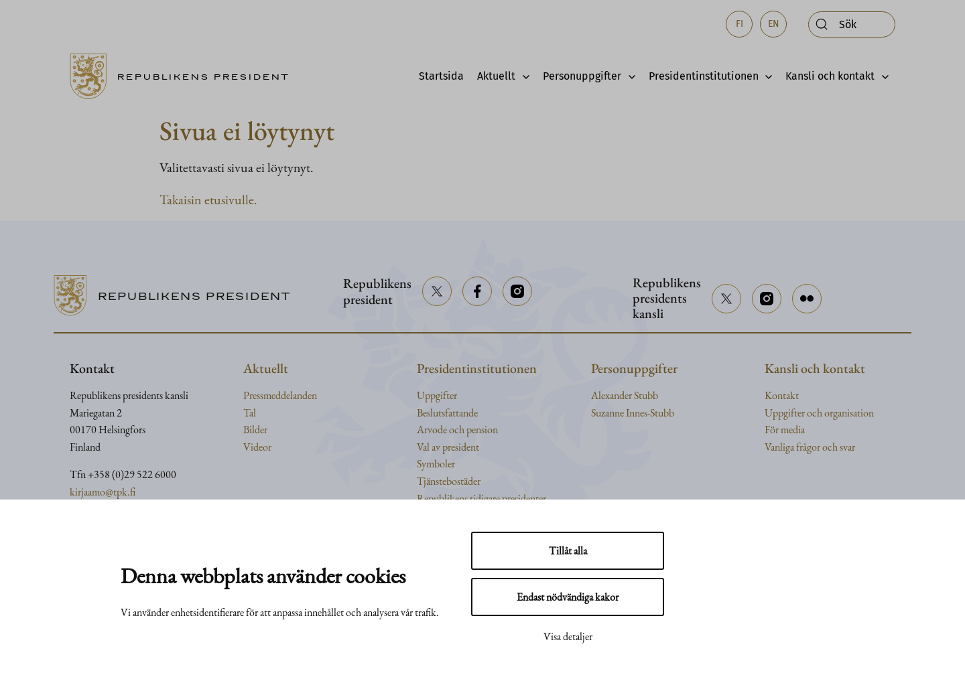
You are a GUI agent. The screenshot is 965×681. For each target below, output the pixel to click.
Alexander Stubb (624, 395)
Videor (257, 447)
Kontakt (782, 395)
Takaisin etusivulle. (208, 199)
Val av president (448, 447)
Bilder (255, 430)
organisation (849, 413)
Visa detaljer (567, 636)
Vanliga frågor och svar (810, 447)
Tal (249, 413)
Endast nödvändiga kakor (568, 597)
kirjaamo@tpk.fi (102, 492)
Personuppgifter (582, 76)
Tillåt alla (568, 551)
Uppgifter (437, 395)
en (773, 23)
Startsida (441, 76)
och (815, 413)
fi (739, 23)
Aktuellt (496, 76)
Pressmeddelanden (280, 395)
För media (785, 430)
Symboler (436, 464)
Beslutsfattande (447, 413)
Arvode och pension (457, 430)
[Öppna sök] (851, 24)
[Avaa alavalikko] (522, 76)
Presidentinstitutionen (704, 76)
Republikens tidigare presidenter (481, 498)
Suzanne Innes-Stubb (632, 413)
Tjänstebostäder (448, 481)
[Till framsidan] (184, 76)
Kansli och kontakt (830, 76)
